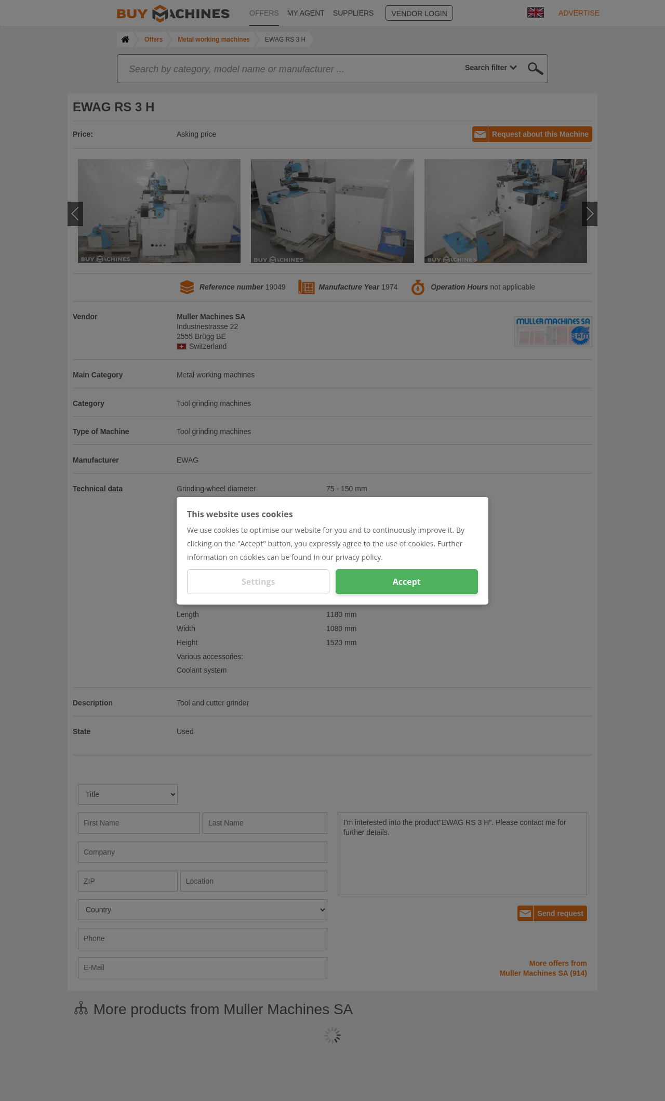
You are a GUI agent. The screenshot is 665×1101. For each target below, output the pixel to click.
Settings (258, 581)
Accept (407, 581)
